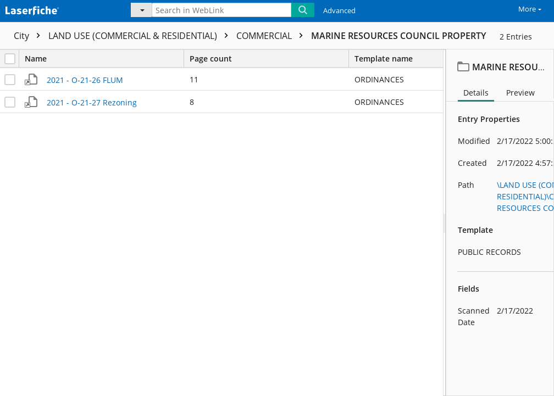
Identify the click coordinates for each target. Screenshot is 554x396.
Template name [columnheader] (383, 58)
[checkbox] (9, 58)
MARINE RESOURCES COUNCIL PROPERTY (398, 36)
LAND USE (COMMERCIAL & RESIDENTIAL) (141, 36)
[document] (500, 222)
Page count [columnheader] (269, 58)
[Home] (57, 9)
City (30, 36)
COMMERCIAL (272, 36)
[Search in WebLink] (221, 10)
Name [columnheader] (104, 58)
